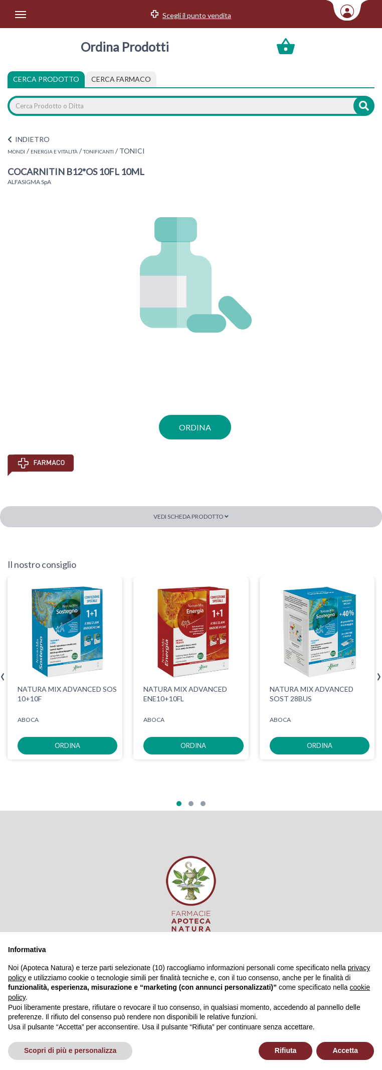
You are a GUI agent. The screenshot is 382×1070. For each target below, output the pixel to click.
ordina (195, 427)
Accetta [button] (345, 1050)
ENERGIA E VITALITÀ (54, 151)
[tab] (121, 79)
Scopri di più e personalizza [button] (70, 1050)
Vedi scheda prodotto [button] (191, 516)
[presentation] (3, 677)
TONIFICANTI (98, 151)
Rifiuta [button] (286, 1050)
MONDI (16, 151)
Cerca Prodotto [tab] (46, 79)
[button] (179, 804)
